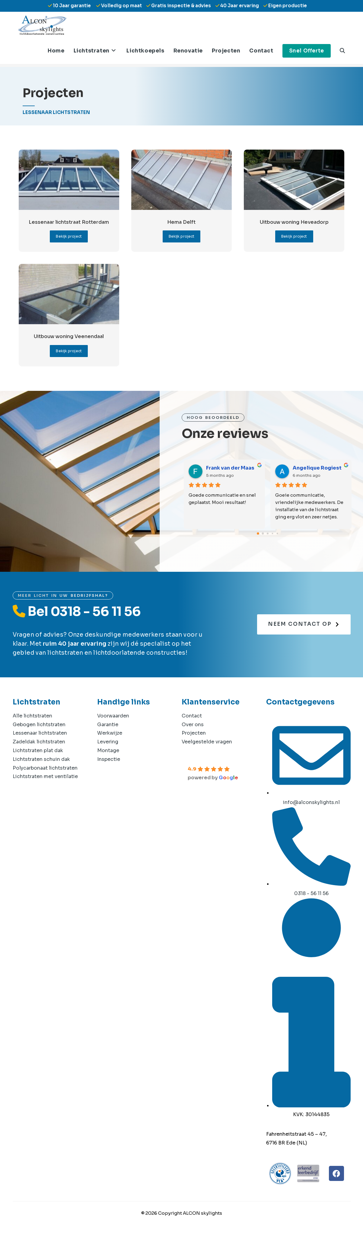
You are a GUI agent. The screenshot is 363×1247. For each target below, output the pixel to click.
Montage (108, 763)
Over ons (193, 737)
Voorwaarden (113, 728)
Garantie (107, 737)
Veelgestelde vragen (207, 754)
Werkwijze (109, 745)
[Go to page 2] (268, 546)
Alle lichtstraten (32, 728)
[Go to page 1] (263, 546)
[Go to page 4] (277, 546)
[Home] (25, 69)
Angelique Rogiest (317, 480)
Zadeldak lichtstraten (39, 754)
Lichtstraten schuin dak (41, 772)
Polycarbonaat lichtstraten (45, 780)
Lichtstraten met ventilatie (45, 789)
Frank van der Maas (230, 480)
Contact (192, 728)
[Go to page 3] (272, 546)
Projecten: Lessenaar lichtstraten (119, 69)
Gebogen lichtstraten (39, 737)
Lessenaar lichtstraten (40, 745)
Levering (107, 754)
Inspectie (108, 772)
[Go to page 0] (258, 546)
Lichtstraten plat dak (38, 763)
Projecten (194, 745)
